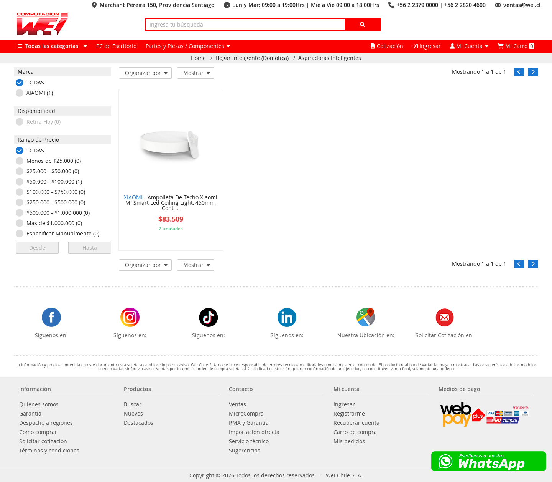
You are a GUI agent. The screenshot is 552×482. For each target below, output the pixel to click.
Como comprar (38, 432)
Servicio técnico (249, 441)
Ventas (237, 404)
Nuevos (133, 413)
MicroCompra (246, 413)
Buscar (132, 404)
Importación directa (254, 432)
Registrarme (349, 413)
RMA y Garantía (249, 423)
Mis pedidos (349, 441)
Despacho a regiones (46, 423)
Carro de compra (355, 432)
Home (198, 58)
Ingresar (426, 46)
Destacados (138, 423)
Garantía (30, 413)
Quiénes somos (39, 404)
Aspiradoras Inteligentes (329, 58)
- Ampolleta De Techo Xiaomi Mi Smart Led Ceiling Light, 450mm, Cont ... (170, 203)
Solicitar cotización (43, 441)
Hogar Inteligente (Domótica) (252, 58)
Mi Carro (516, 46)
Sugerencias (244, 450)
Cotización (387, 46)
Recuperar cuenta (357, 423)
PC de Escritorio (116, 46)
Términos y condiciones (49, 450)
